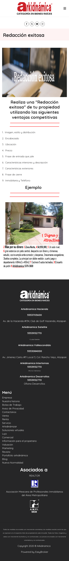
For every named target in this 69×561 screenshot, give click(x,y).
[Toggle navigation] (64, 8)
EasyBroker (41, 551)
